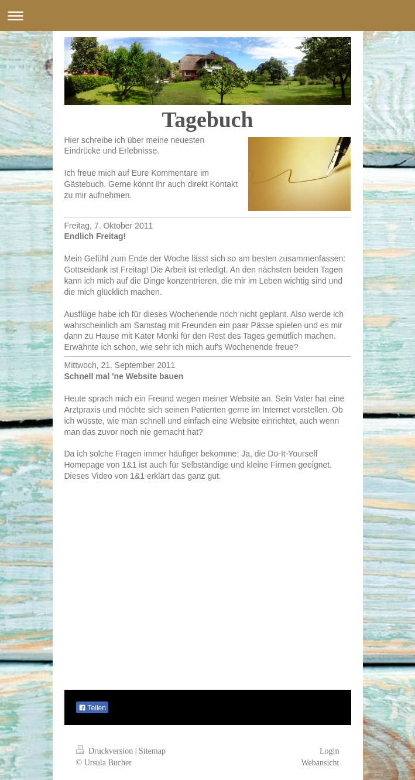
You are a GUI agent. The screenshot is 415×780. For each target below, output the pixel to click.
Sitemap (152, 751)
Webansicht (320, 762)
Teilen (92, 708)
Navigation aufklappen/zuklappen (207, 15)
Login (329, 751)
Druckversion (105, 751)
